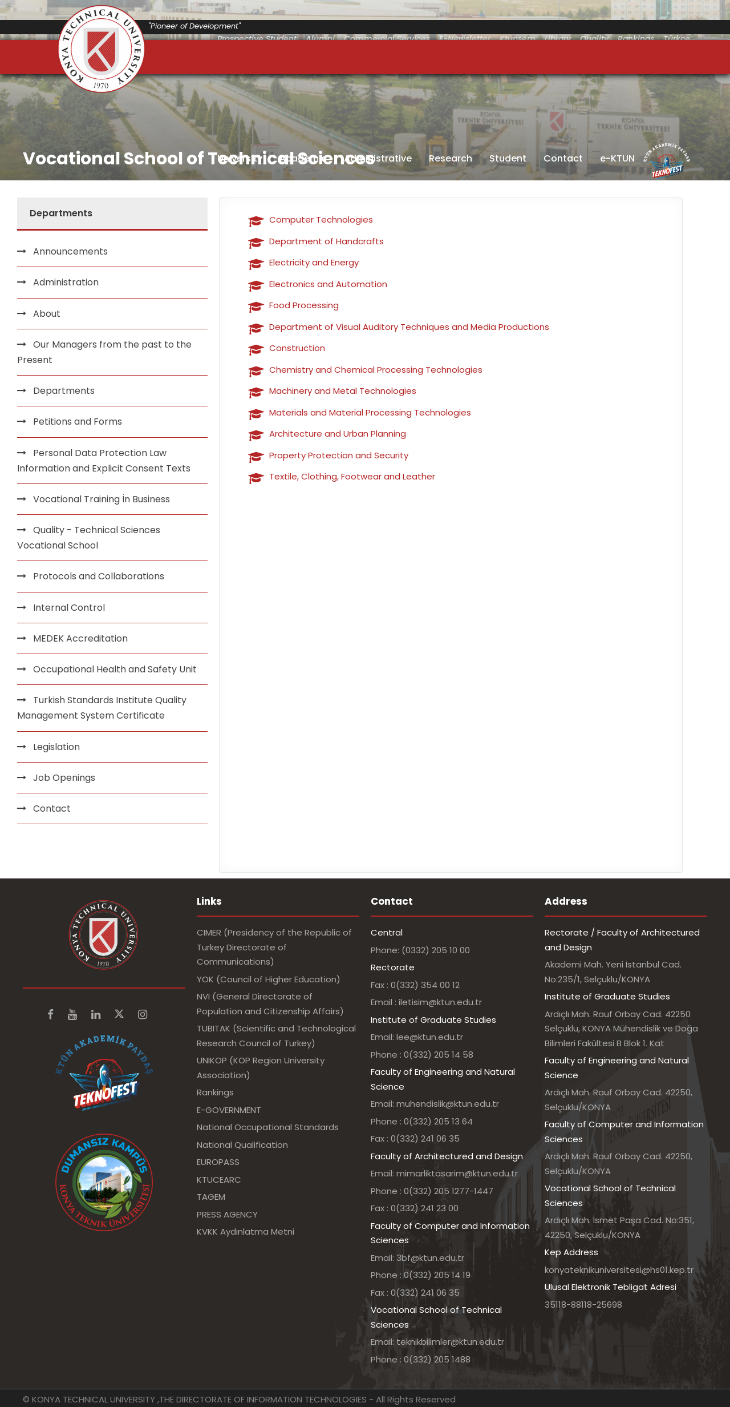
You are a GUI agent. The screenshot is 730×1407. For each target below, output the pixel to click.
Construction (297, 348)
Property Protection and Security (338, 455)
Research (450, 158)
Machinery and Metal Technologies (342, 391)
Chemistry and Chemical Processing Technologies (375, 370)
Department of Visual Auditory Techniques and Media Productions (409, 327)
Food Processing (304, 305)
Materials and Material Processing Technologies (370, 412)
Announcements (70, 251)
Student (507, 158)
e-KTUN (617, 158)
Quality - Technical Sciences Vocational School (88, 537)
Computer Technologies (321, 219)
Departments (64, 390)
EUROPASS (218, 1162)
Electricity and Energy (314, 262)
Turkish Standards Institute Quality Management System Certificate (101, 708)
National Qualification (242, 1145)
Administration (66, 282)
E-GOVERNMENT (229, 1110)
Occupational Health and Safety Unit (115, 669)
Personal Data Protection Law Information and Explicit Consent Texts (103, 460)
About (46, 313)
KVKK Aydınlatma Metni (245, 1231)
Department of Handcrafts (326, 241)
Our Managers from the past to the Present (104, 352)
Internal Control (69, 607)
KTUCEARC (219, 1180)
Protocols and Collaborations (98, 576)
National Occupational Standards (268, 1127)
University (239, 158)
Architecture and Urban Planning (337, 434)
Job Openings (64, 777)
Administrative (378, 158)
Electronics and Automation (328, 284)
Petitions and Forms (77, 421)
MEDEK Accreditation (80, 638)
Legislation (56, 746)
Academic (303, 158)
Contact (563, 158)
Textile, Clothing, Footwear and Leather (352, 476)
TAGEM (211, 1197)
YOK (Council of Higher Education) (268, 979)
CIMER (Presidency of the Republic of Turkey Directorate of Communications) (274, 946)
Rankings (215, 1092)
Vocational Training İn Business (101, 499)
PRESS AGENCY (227, 1214)
